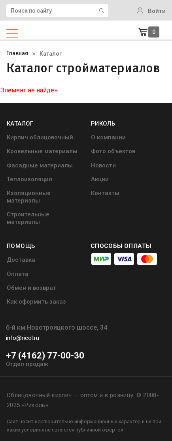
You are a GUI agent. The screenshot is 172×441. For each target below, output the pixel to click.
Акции (100, 179)
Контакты (105, 193)
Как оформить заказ (36, 301)
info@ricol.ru (22, 338)
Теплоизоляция (29, 179)
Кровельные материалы (42, 151)
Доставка (21, 259)
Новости (103, 165)
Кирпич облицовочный (40, 137)
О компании (108, 137)
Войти (151, 11)
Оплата (17, 274)
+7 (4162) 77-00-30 (45, 355)
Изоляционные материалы (29, 197)
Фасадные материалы (40, 165)
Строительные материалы (28, 218)
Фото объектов (113, 151)
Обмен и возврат (31, 287)
